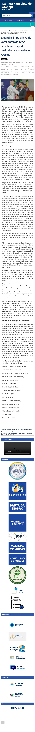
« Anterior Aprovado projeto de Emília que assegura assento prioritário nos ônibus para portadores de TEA (16, 430)
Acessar (32, 13)
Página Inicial (8, 20)
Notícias (26, 30)
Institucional (20, 20)
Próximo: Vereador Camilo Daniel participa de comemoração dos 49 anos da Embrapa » (16, 433)
